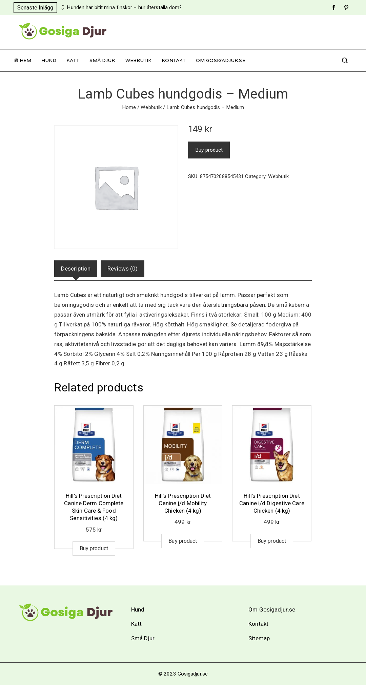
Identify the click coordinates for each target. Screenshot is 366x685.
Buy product (209, 150)
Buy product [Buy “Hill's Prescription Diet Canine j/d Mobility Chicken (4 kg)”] (182, 541)
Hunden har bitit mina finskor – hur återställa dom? (124, 7)
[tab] (75, 268)
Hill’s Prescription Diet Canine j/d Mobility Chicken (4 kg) (183, 503)
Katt (72, 60)
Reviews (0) (122, 268)
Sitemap (259, 638)
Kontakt (174, 60)
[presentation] (62, 5)
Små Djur (102, 60)
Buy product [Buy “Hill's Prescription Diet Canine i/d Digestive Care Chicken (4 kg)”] (272, 541)
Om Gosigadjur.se (220, 60)
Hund (48, 60)
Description (75, 268)
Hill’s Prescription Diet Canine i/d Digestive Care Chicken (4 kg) (271, 503)
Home (129, 107)
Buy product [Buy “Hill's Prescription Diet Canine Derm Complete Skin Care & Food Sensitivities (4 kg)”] (94, 548)
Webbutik (138, 60)
